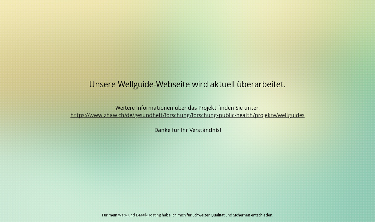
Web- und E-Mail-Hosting (139, 215)
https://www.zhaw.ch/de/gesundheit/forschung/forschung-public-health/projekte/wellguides (187, 115)
